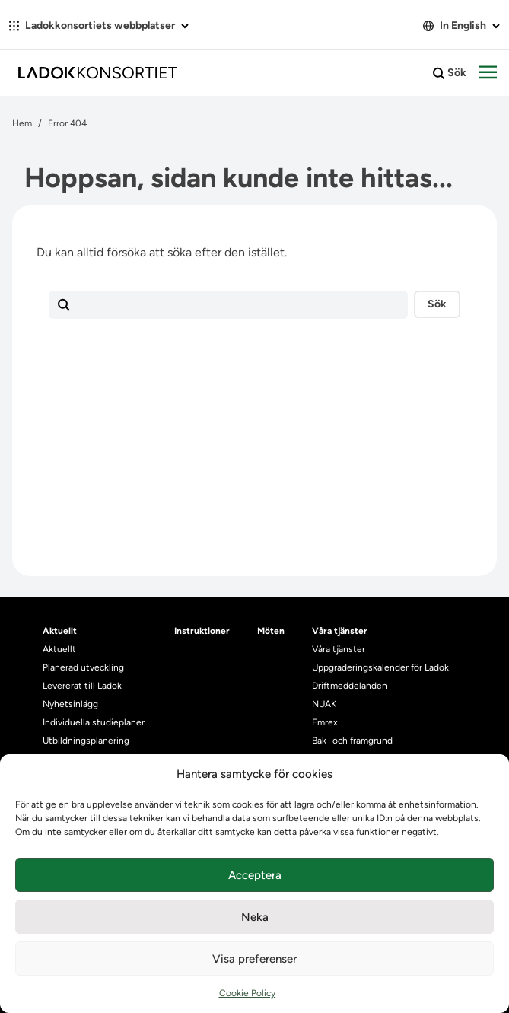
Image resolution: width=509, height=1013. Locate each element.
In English (461, 25)
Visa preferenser (254, 959)
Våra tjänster (338, 649)
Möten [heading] (271, 631)
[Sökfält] (228, 305)
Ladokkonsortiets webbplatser (99, 25)
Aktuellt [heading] (60, 631)
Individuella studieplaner (95, 722)
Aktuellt (59, 649)
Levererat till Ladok (82, 685)
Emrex (325, 722)
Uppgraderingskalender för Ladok (380, 667)
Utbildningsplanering (86, 740)
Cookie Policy (247, 993)
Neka (255, 917)
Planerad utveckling (83, 667)
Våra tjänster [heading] (339, 631)
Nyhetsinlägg (70, 704)
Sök (449, 73)
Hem (22, 123)
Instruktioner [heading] (202, 631)
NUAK (324, 704)
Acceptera (255, 875)
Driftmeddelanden (349, 685)
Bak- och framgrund (352, 740)
